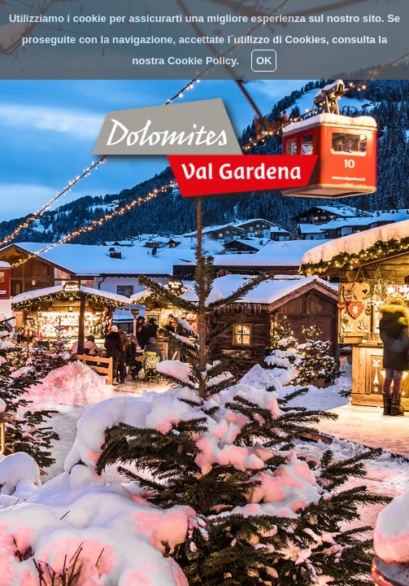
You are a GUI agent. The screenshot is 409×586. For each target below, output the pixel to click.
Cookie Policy (202, 61)
